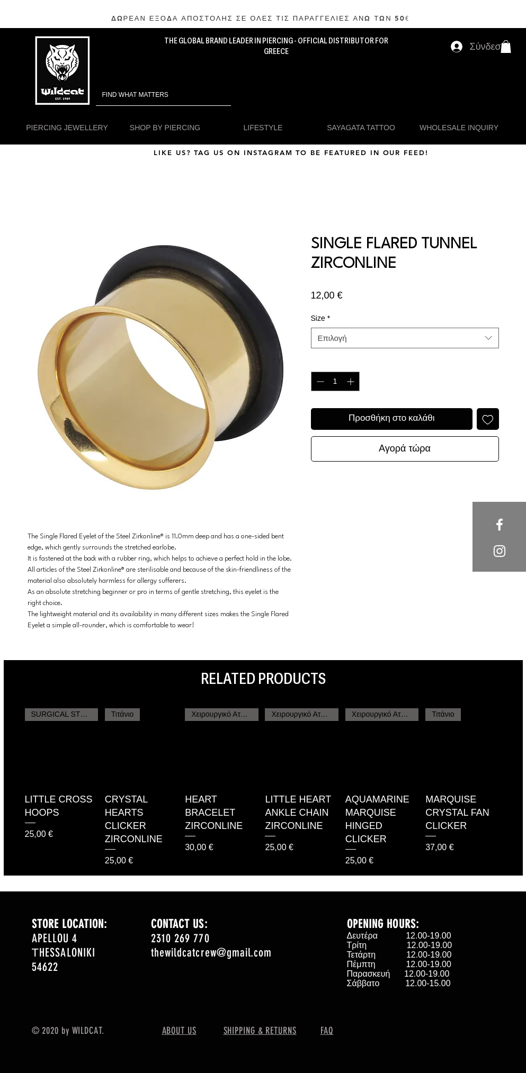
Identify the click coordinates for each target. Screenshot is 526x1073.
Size (321, 318)
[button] (506, 46)
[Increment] (351, 381)
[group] (263, 787)
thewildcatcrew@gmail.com (211, 952)
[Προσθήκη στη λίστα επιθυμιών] (488, 419)
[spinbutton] (335, 381)
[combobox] (405, 338)
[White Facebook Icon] (499, 525)
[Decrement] (319, 381)
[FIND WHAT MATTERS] (148, 95)
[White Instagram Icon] (499, 551)
